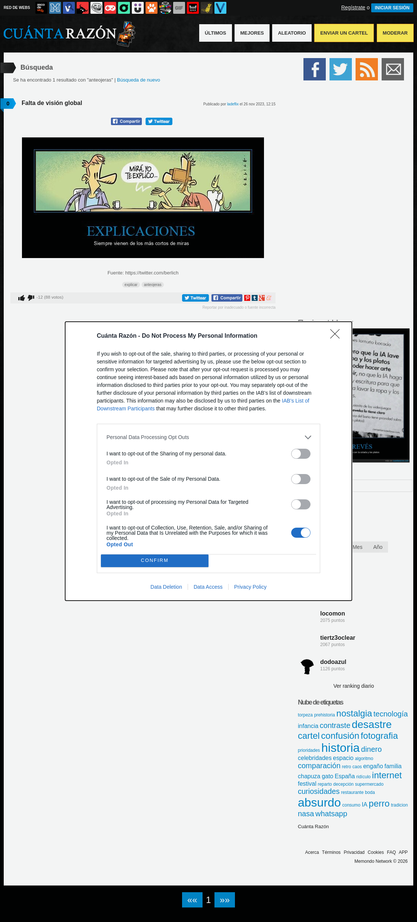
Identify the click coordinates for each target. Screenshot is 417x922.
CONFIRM (155, 560)
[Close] (337, 336)
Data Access (208, 587)
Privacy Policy (250, 587)
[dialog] (208, 461)
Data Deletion (166, 587)
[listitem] (208, 437)
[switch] (301, 454)
